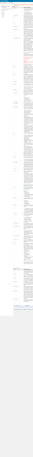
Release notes (3, 14)
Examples (3, 15)
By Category (17, 305)
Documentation (4, 1)
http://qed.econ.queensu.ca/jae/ (28, 186)
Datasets (3, 12)
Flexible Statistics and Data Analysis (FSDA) (5, 7)
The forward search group (27, 309)
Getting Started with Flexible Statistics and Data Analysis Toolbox (7, 9)
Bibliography (3, 13)
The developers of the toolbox (18, 309)
